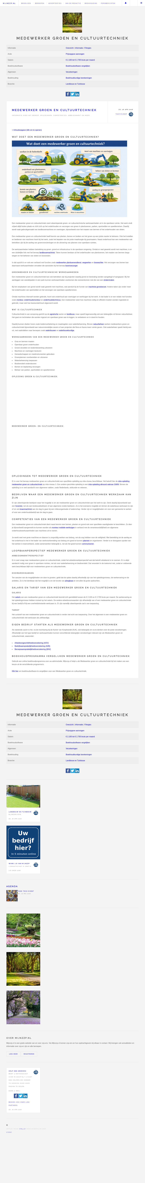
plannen (86, 541)
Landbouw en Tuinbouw (75, 84)
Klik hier (15, 671)
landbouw (71, 314)
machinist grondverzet (97, 287)
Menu (141, 3)
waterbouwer (51, 330)
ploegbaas (69, 581)
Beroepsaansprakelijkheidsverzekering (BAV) (33, 649)
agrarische (54, 314)
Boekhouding (91, 3)
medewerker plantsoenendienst (68, 262)
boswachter (98, 262)
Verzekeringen (71, 72)
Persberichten (108, 3)
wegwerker (86, 262)
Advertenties (55, 3)
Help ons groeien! (17, 1071)
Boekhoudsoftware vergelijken (78, 66)
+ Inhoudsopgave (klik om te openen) (27, 130)
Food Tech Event (26, 891)
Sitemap (9, 1132)
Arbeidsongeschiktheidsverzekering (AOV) (32, 643)
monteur (20, 300)
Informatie (79, 48)
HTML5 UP (22, 1128)
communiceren (88, 544)
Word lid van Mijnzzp (19, 863)
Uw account (125, 3)
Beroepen (39, 3)
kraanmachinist (26, 509)
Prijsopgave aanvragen (75, 54)
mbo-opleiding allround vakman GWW (103, 484)
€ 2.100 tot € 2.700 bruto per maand (80, 60)
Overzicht (70, 48)
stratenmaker (109, 280)
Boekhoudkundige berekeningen (79, 78)
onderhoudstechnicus (52, 300)
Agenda (12, 886)
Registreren (29, 1054)
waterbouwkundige (66, 330)
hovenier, (19, 506)
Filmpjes (88, 48)
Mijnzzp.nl (9, 3)
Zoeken (133, 3)
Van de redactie (73, 3)
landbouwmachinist (47, 253)
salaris (17, 597)
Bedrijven (26, 3)
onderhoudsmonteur (32, 300)
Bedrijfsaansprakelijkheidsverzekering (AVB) (32, 646)
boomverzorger (71, 266)
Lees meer (13, 1054)
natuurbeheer (98, 324)
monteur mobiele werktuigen (63, 528)
